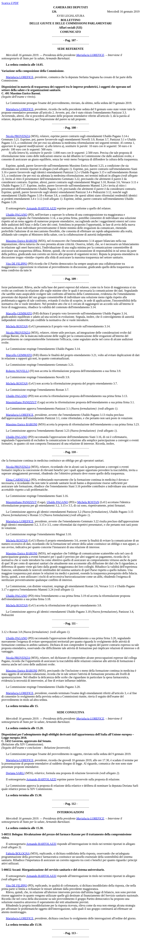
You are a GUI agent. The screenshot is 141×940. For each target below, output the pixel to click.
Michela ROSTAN (17, 326)
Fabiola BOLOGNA (18, 853)
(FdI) (36, 313)
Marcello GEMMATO (19, 313)
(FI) (32, 370)
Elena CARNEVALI (18, 479)
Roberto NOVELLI (17, 370)
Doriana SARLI (15, 773)
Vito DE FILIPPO (16, 263)
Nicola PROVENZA (18, 136)
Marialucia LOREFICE (90, 55)
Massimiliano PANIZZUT (21, 402)
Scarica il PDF (10, 3)
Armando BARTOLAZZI (41, 208)
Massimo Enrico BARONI (21, 240)
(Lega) (41, 402)
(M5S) (34, 136)
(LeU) (32, 326)
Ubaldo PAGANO (16, 214)
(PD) (31, 214)
